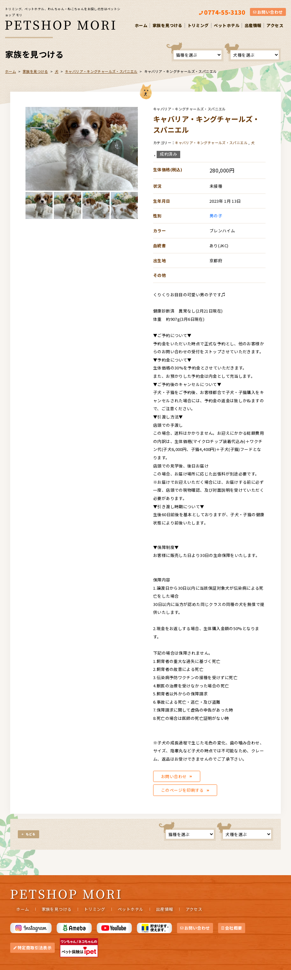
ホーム (141, 25)
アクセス (274, 25)
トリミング (198, 25)
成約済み (168, 154)
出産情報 (253, 25)
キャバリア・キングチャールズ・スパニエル (101, 71)
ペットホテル (226, 25)
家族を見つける (167, 25)
